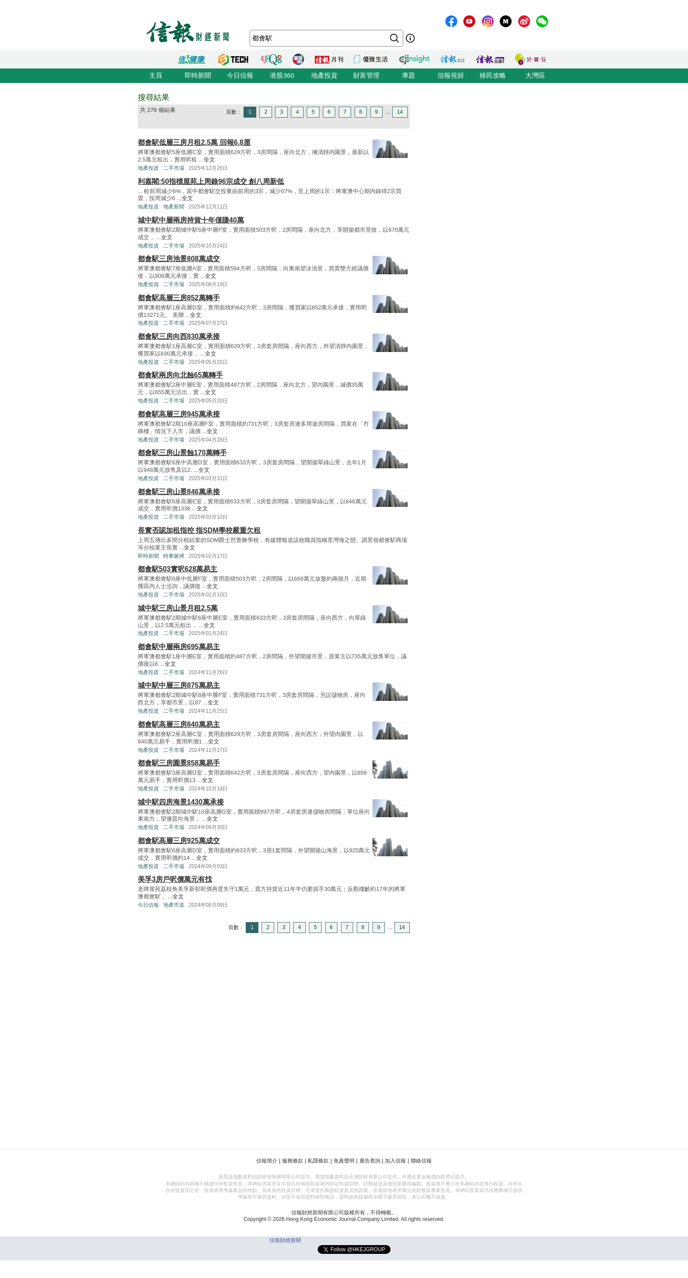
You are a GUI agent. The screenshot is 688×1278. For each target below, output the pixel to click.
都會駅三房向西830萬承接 (179, 336)
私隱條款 (318, 1161)
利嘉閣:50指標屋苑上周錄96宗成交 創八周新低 (211, 181)
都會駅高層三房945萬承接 (179, 414)
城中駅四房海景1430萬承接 (181, 802)
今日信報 (240, 75)
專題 (408, 75)
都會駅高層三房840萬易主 (179, 724)
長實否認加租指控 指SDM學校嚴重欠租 (199, 530)
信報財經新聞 (285, 1240)
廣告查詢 (369, 1161)
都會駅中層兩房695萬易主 (179, 646)
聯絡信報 (421, 1161)
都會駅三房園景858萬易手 (179, 763)
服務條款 (292, 1161)
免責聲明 (344, 1161)
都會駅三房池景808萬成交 (179, 258)
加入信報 (395, 1161)
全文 (209, 159)
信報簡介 (266, 1161)
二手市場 (173, 168)
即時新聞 (198, 75)
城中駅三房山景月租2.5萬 (178, 608)
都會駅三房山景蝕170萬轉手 (182, 452)
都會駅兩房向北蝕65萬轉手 (180, 375)
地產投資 (324, 75)
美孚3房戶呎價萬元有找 (175, 879)
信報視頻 (450, 75)
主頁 (155, 75)
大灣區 (535, 75)
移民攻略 (493, 75)
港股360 (282, 75)
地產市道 (173, 905)
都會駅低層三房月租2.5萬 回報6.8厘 (194, 142)
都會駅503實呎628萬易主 (177, 569)
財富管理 (366, 75)
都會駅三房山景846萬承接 (179, 491)
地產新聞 (173, 207)
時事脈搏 (173, 556)
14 (400, 112)
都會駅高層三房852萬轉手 (179, 298)
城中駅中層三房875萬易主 (179, 685)
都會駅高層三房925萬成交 (179, 840)
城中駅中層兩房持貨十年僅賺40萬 (191, 220)
